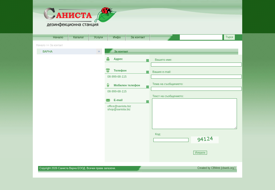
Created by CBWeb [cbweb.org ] (216, 168)
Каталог (78, 37)
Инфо (117, 37)
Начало (58, 37)
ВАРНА (47, 51)
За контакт (138, 37)
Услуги (98, 37)
